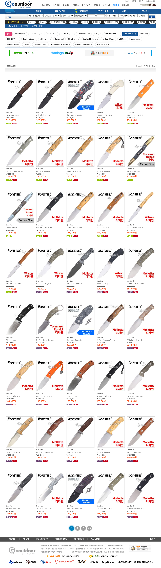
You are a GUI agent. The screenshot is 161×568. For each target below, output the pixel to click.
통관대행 (97, 5)
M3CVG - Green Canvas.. (136, 284)
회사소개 (56, 5)
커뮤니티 (125, 5)
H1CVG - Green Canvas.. (45, 340)
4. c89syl (74, 22)
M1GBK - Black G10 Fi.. (105, 396)
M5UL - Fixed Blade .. (13, 452)
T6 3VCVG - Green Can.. (135, 396)
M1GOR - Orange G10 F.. (45, 396)
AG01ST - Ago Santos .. (14, 284)
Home (138, 66)
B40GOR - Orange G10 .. (135, 115)
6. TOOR (96, 22)
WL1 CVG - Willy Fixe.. (44, 284)
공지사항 (66, 5)
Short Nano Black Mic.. (74, 340)
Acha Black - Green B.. (44, 115)
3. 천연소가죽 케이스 (58, 22)
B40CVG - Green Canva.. (15, 171)
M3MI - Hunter (11, 340)
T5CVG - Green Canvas (105, 508)
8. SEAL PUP (128, 22)
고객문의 (75, 5)
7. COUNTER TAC (111, 22)
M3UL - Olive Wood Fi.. (105, 452)
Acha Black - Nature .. (13, 115)
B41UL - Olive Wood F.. (44, 171)
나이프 (145, 66)
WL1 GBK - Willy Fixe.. (104, 284)
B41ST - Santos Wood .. (135, 452)
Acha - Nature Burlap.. (74, 452)
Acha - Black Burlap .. (13, 508)
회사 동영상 (46, 5)
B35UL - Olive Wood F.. (75, 227)
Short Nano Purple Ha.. (75, 508)
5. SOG (85, 22)
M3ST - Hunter (72, 396)
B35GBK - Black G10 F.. (44, 227)
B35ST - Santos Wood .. (105, 227)
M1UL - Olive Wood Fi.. (105, 171)
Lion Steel (152, 66)
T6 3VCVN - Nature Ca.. (135, 340)
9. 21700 (141, 22)
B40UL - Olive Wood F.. (75, 171)
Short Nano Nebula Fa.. (75, 115)
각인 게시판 (86, 5)
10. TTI (152, 22)
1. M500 (31, 22)
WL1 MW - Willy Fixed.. (105, 115)
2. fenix (42, 22)
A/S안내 (106, 5)
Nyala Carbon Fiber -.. (134, 171)
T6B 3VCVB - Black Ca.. (75, 284)
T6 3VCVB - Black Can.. (44, 508)
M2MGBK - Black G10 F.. (135, 508)
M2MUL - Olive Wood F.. (15, 396)
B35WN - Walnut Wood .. (106, 340)
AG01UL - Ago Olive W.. (135, 227)
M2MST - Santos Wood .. (45, 452)
